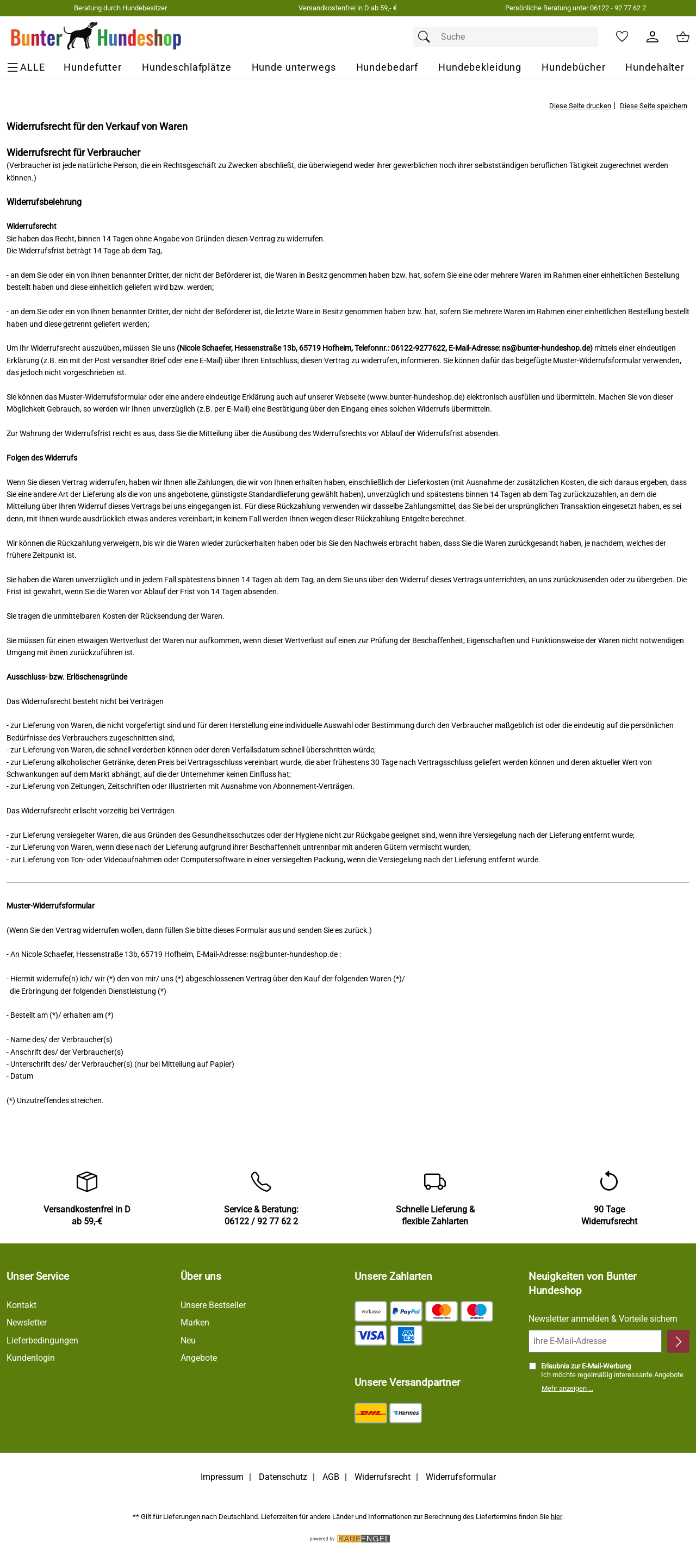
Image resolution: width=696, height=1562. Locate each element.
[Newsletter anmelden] (678, 1341)
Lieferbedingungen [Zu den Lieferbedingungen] (42, 1340)
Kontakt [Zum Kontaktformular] (21, 1305)
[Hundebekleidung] (479, 67)
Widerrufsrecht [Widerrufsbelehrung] (383, 1477)
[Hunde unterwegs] (294, 67)
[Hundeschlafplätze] (187, 67)
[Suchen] (426, 37)
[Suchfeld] (505, 37)
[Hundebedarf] (387, 67)
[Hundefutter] (93, 67)
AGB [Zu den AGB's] (330, 1477)
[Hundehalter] (655, 67)
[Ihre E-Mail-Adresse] (595, 1341)
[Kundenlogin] (652, 36)
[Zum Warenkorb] (682, 36)
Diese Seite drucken (580, 106)
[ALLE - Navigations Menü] (27, 68)
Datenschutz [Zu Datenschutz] (283, 1477)
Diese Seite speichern (653, 106)
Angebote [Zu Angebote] (199, 1358)
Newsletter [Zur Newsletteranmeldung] (27, 1322)
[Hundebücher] (574, 67)
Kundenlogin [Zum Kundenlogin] (31, 1358)
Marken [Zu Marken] (195, 1322)
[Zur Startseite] (97, 37)
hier (556, 1517)
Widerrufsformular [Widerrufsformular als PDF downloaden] (461, 1477)
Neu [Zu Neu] (188, 1340)
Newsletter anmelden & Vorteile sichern (603, 1319)
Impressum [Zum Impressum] (222, 1477)
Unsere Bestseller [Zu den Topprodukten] (213, 1305)
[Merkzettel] (622, 36)
